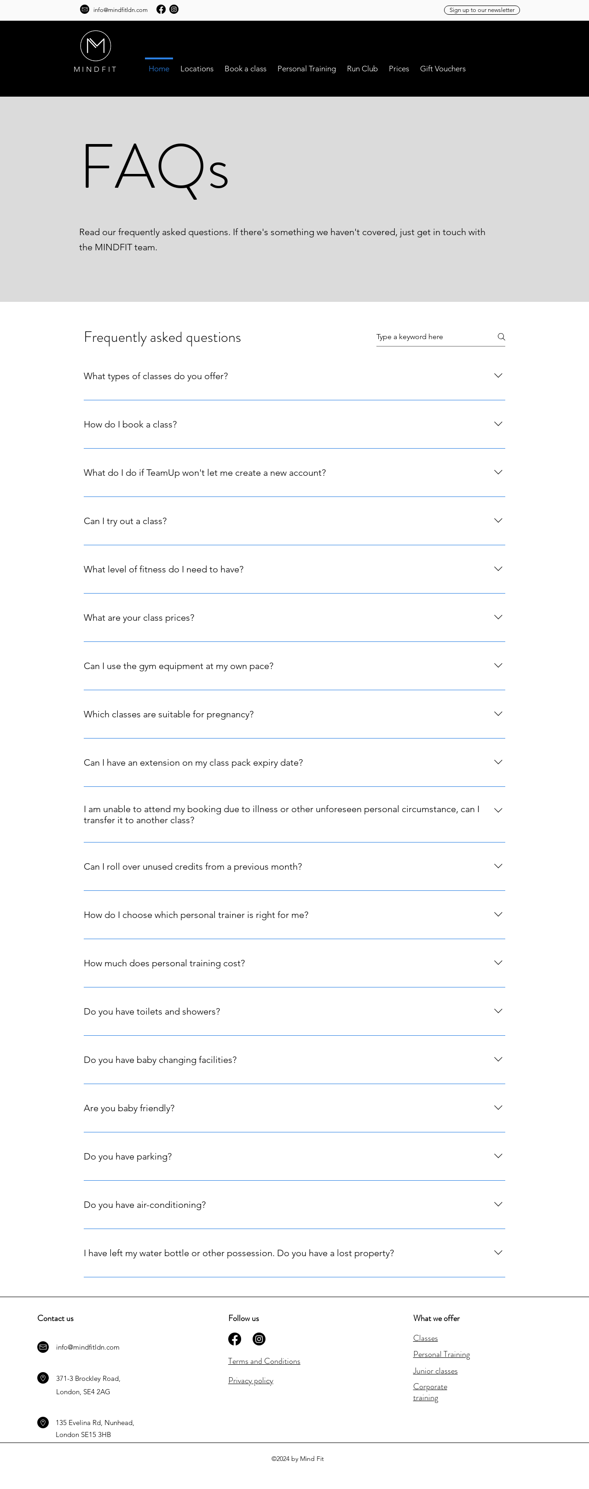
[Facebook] (161, 9)
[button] (197, 64)
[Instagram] (174, 9)
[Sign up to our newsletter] (482, 10)
